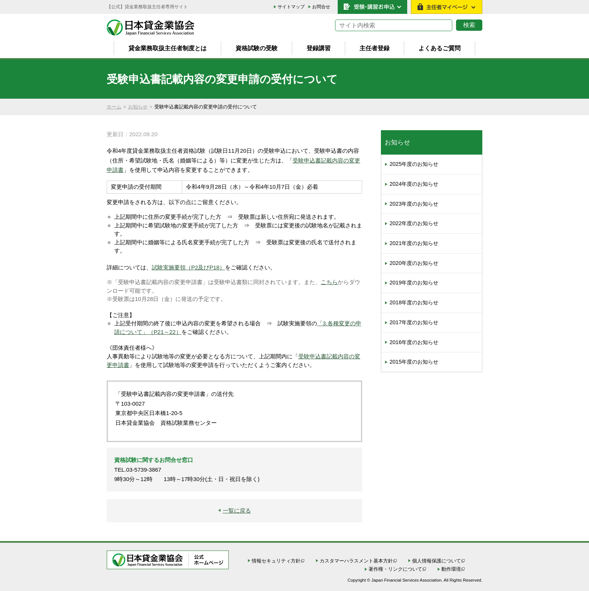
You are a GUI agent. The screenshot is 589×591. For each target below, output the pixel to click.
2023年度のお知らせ (414, 204)
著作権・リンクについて (395, 569)
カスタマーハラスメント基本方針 (356, 561)
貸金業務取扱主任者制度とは (167, 48)
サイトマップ (291, 6)
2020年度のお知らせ (414, 263)
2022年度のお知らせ (414, 223)
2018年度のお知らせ (414, 302)
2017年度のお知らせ (414, 322)
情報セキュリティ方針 (276, 561)
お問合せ (321, 6)
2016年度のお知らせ (414, 342)
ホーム (114, 107)
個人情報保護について (436, 561)
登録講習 (319, 48)
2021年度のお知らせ (414, 243)
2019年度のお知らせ (414, 283)
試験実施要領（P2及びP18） (188, 267)
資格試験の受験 (257, 48)
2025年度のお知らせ (414, 164)
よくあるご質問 (439, 48)
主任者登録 (374, 48)
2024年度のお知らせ (414, 184)
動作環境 (451, 569)
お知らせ (138, 107)
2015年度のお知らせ (414, 362)
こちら (329, 282)
